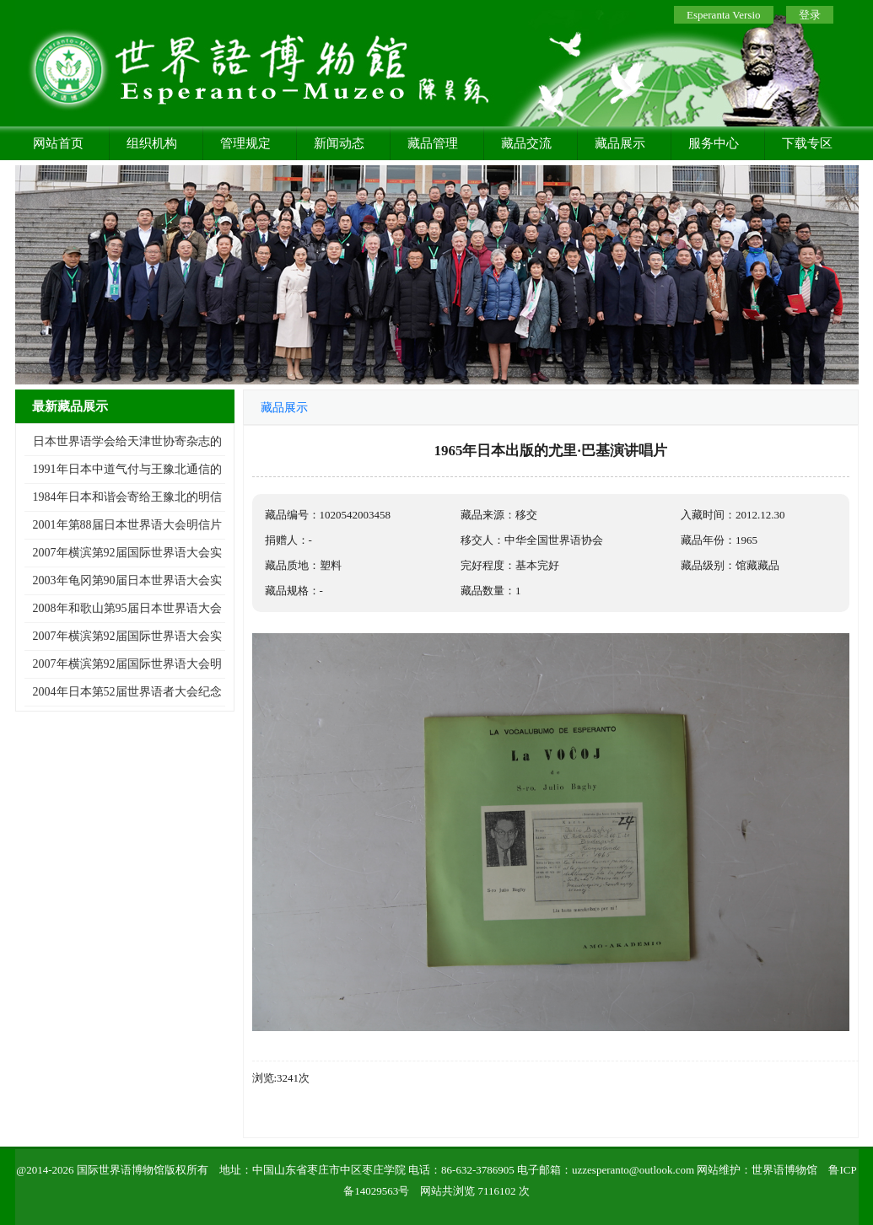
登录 (810, 14)
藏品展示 (620, 143)
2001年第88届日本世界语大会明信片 (127, 524)
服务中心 (713, 143)
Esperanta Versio (723, 14)
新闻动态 (339, 143)
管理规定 (245, 143)
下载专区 (807, 143)
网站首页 (58, 143)
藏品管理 (432, 143)
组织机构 (152, 143)
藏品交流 (526, 143)
